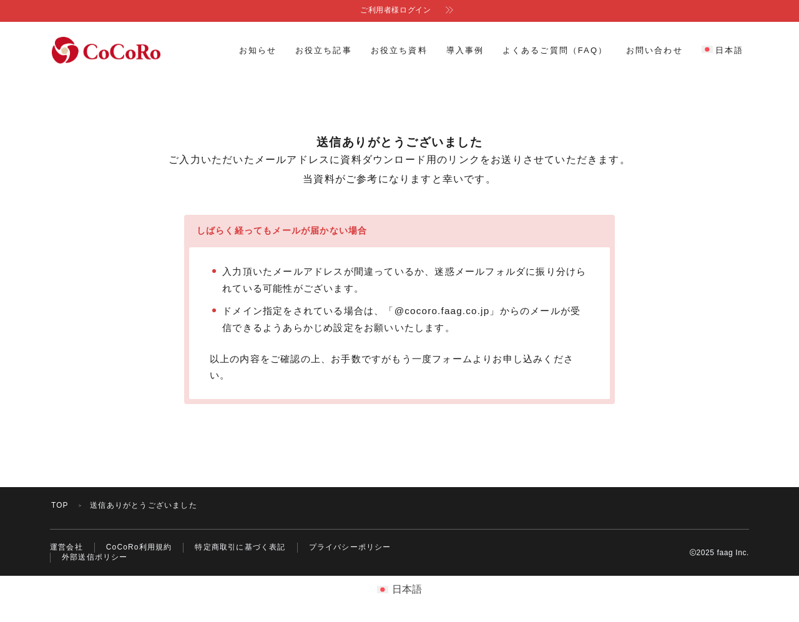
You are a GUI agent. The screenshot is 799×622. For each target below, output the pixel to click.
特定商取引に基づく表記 (240, 547)
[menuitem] (722, 50)
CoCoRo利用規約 (139, 547)
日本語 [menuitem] (407, 589)
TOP (60, 504)
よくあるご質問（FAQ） (554, 50)
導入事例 (465, 50)
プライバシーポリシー (350, 547)
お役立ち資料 (399, 50)
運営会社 (66, 547)
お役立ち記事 (323, 50)
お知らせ (258, 50)
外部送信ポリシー (95, 557)
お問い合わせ (654, 50)
